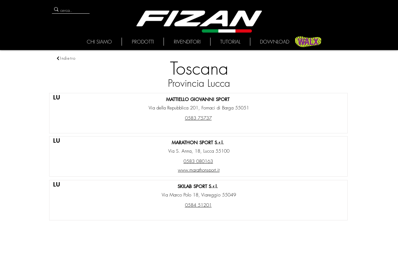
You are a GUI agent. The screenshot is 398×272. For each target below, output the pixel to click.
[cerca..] (68, 10)
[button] (99, 42)
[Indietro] (66, 58)
